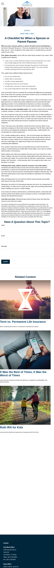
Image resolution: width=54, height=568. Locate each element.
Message (4, 246)
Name (3, 225)
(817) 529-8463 (11, 559)
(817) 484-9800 (12, 557)
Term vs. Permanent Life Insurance (23, 321)
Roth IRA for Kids (11, 427)
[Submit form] (5, 262)
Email (3, 236)
